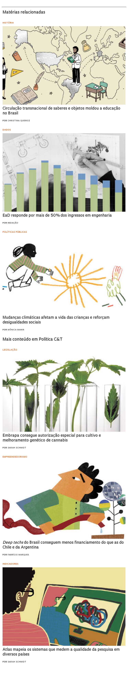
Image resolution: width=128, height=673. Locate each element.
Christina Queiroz (19, 121)
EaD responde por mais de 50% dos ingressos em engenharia (57, 216)
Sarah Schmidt (17, 448)
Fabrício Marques (18, 555)
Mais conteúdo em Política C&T (32, 340)
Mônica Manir (16, 330)
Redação (13, 223)
